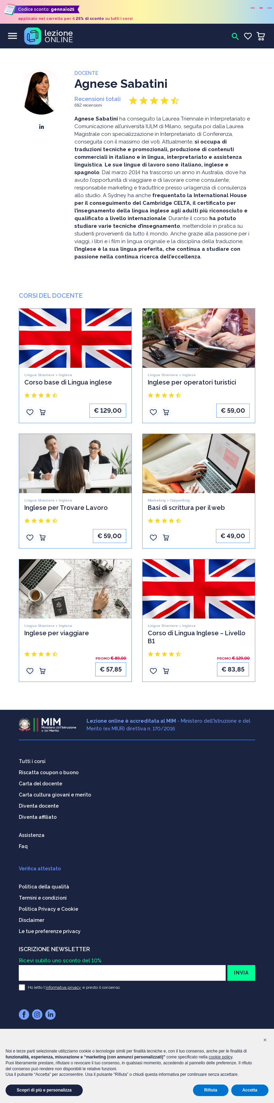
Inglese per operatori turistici (192, 382)
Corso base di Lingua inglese (68, 382)
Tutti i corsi (32, 760)
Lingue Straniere (39, 375)
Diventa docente (39, 805)
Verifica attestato (40, 868)
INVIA (241, 972)
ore (253, 7)
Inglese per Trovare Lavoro (66, 507)
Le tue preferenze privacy (50, 930)
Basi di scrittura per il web (186, 507)
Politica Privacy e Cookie (48, 908)
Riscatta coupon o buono (49, 772)
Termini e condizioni (43, 897)
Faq (23, 845)
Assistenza (32, 834)
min (261, 7)
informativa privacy (63, 986)
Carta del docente (40, 783)
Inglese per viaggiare (56, 633)
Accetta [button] (249, 1090)
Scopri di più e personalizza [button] (44, 1090)
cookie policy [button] (220, 1057)
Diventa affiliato (38, 816)
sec (269, 7)
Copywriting (180, 500)
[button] (265, 1040)
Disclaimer (31, 919)
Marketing (157, 500)
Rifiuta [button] (210, 1090)
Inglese (65, 375)
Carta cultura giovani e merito (55, 794)
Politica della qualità (44, 886)
